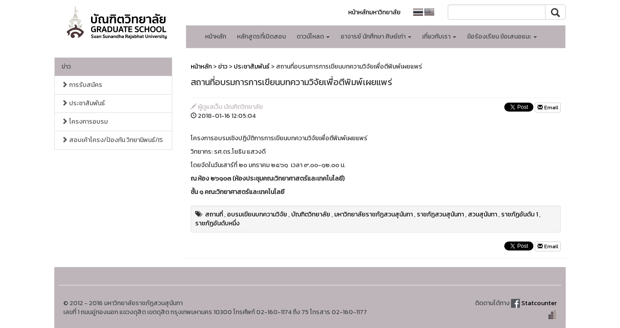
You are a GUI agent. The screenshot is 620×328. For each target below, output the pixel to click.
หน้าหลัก (215, 36)
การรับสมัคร (81, 85)
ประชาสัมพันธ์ (83, 103)
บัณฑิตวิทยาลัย (310, 214)
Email (547, 108)
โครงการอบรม (84, 121)
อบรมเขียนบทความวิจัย (257, 214)
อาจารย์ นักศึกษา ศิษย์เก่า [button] (376, 36)
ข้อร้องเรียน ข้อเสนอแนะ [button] (502, 36)
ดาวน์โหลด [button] (313, 36)
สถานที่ (214, 214)
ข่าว (66, 66)
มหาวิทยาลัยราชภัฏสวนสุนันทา (373, 214)
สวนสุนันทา (482, 214)
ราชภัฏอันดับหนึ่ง (217, 223)
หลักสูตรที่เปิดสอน (261, 36)
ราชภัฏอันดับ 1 (519, 214)
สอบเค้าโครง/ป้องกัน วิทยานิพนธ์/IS (112, 140)
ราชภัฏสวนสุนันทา (440, 214)
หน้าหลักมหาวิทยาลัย (374, 12)
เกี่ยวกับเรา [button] (439, 36)
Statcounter (539, 303)
